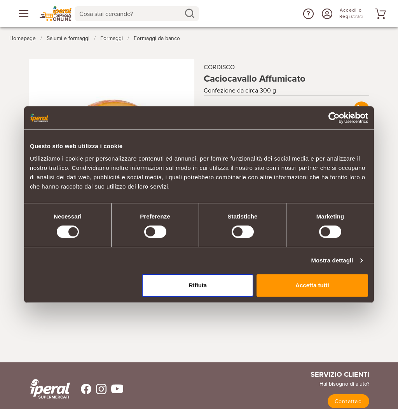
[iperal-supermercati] (50, 388)
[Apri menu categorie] (23, 13)
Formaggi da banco (157, 38)
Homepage (22, 38)
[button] (307, 13)
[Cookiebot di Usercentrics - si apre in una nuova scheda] (334, 118)
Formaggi (111, 38)
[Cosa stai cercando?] (130, 14)
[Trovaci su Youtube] (114, 389)
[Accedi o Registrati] (326, 13)
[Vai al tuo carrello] (379, 13)
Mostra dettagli (332, 260)
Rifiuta (198, 285)
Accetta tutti (312, 285)
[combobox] (137, 13)
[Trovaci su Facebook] (81, 389)
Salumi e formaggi (68, 38)
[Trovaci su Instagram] (98, 389)
